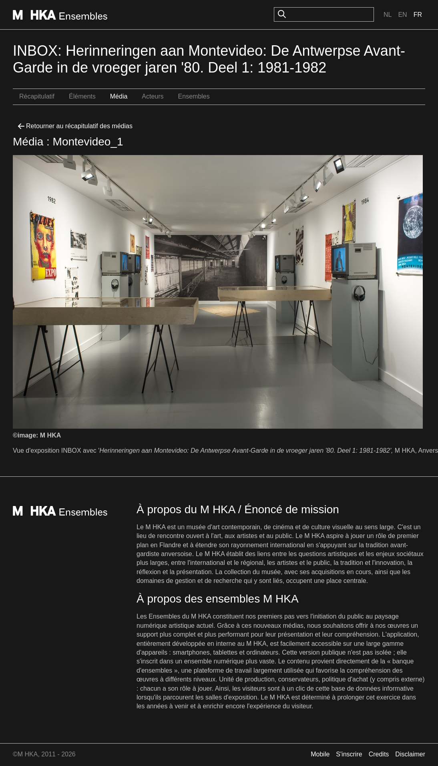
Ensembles (194, 96)
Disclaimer (410, 754)
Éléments (82, 96)
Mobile (320, 754)
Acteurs (152, 96)
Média (119, 96)
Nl (388, 14)
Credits (379, 754)
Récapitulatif (36, 96)
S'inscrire (349, 754)
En (402, 14)
